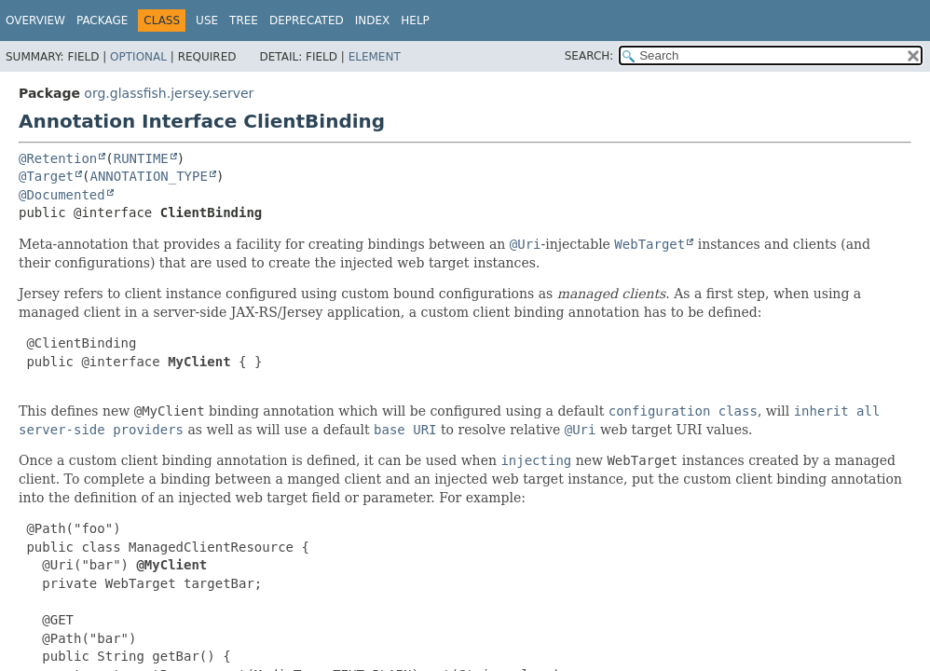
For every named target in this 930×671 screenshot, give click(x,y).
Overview (35, 20)
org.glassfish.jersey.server (168, 93)
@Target (46, 176)
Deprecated (306, 20)
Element (375, 56)
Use (207, 20)
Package (102, 20)
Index (372, 20)
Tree (243, 20)
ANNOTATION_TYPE (148, 176)
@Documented (62, 194)
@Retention (58, 158)
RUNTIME (141, 158)
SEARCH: (589, 55)
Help (415, 20)
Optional (138, 56)
